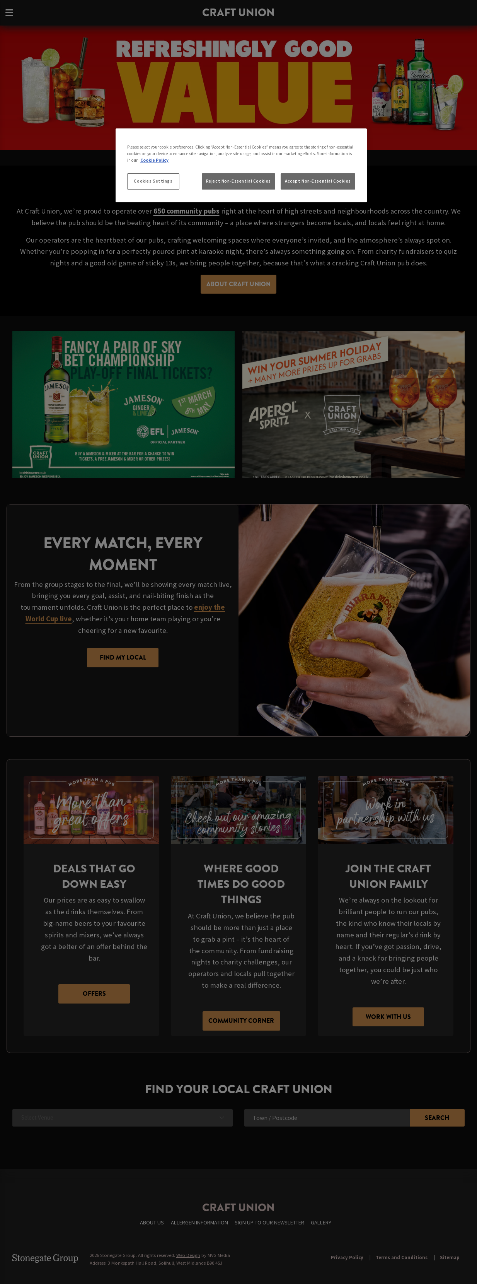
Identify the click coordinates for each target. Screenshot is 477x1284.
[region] (241, 165)
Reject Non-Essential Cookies (238, 181)
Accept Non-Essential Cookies (318, 181)
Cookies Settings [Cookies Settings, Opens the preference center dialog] (153, 181)
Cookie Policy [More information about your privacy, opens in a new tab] (154, 160)
